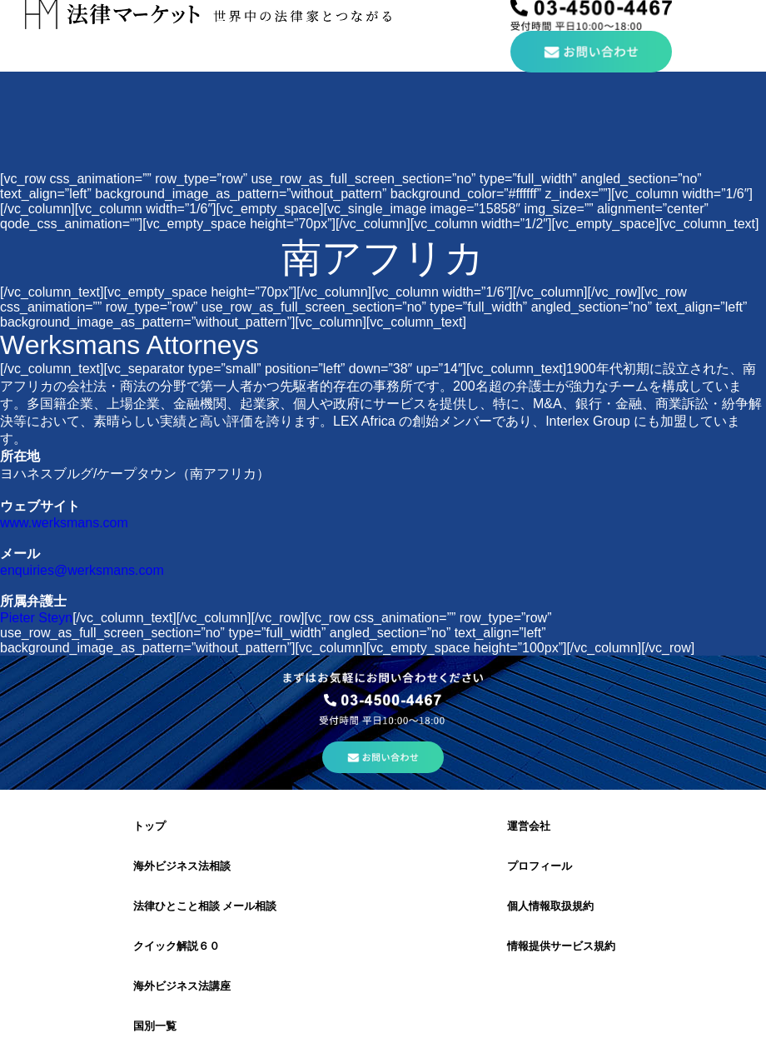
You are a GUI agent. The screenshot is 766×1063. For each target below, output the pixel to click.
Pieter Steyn (36, 618)
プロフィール (539, 866)
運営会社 (528, 826)
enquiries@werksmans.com (82, 570)
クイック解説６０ (176, 946)
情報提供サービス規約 (561, 946)
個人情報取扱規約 (550, 906)
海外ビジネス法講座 (182, 986)
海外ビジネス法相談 (182, 866)
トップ (149, 826)
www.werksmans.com (64, 523)
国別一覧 (155, 1026)
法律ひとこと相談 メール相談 (205, 906)
